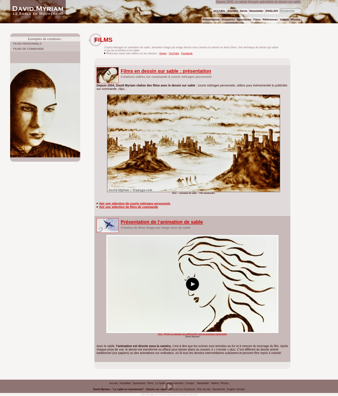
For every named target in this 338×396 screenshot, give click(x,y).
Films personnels (27, 43)
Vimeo (163, 53)
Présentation (211, 19)
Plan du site (204, 389)
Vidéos (215, 383)
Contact (189, 383)
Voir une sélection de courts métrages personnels (134, 203)
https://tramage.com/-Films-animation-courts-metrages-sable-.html (169, 394)
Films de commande (28, 48)
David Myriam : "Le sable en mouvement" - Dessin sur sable (130, 389)
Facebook (187, 53)
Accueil (113, 383)
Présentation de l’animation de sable (162, 222)
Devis (243, 11)
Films (150, 383)
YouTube (174, 53)
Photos (225, 383)
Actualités (125, 383)
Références (270, 19)
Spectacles (139, 383)
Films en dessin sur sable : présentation (166, 71)
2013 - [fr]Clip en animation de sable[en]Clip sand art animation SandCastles (192, 334)
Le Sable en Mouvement (169, 383)
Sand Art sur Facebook (182, 389)
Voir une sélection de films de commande (128, 207)
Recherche (219, 389)
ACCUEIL (219, 11)
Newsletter (203, 383)
